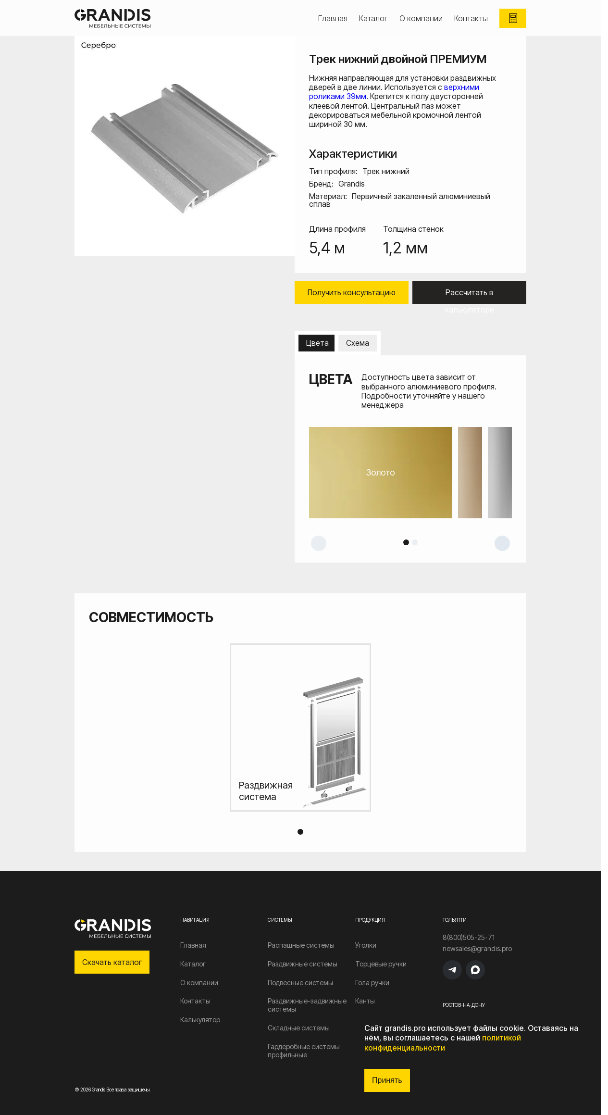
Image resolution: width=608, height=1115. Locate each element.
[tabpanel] (410, 472)
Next (502, 543)
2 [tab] (415, 542)
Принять (387, 1080)
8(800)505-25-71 (469, 937)
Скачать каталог (112, 962)
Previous (318, 543)
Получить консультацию (352, 292)
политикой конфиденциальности (442, 1042)
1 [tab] (406, 542)
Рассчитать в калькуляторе (469, 296)
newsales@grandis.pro (477, 948)
